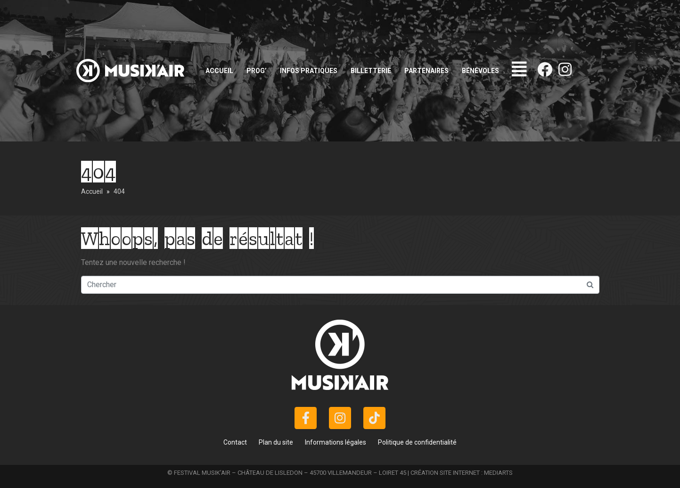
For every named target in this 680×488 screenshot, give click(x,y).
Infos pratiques (308, 70)
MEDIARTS (498, 472)
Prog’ (256, 70)
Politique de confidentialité (417, 442)
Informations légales (335, 442)
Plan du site (276, 442)
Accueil (219, 70)
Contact (235, 442)
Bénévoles (480, 70)
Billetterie (371, 70)
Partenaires (426, 70)
